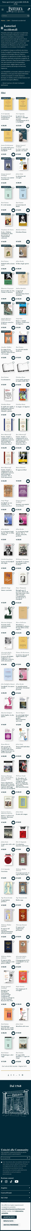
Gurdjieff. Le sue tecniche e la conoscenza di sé (6, 504)
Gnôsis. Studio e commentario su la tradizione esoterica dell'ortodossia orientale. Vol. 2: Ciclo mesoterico (7, 473)
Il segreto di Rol (21, 470)
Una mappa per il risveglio (21, 989)
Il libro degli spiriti (22, 263)
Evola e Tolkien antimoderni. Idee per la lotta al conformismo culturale (7, 235)
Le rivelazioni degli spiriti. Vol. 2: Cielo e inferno (7, 533)
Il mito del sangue (22, 814)
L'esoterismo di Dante (21, 205)
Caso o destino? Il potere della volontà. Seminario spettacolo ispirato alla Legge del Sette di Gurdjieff (8, 785)
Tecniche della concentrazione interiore (6, 626)
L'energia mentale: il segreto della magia (22, 873)
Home (3, 20)
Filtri (3, 92)
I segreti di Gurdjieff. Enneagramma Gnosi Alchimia (22, 293)
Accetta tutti (9, 1217)
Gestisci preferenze (11, 1225)
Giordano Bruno (21, 232)
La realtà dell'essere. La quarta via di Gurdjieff (7, 149)
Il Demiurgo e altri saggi (7, 1055)
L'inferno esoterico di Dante (7, 323)
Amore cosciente (6, 590)
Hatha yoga (19, 900)
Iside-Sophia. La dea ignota (7, 715)
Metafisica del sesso (22, 1026)
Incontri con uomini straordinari (7, 178)
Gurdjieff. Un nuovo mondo (7, 687)
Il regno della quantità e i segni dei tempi (23, 1056)
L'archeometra (5, 379)
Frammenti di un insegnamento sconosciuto (6, 117)
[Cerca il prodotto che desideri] (14, 15)
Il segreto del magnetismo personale (20, 928)
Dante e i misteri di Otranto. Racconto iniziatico (7, 817)
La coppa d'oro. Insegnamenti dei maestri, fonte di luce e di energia (8, 352)
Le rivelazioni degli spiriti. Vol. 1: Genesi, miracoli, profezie (22, 534)
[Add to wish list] (13, 99)
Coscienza (4, 871)
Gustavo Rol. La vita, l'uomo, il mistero (8, 291)
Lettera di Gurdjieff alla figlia (7, 562)
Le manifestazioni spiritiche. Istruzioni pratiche (23, 688)
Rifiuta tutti (8, 1221)
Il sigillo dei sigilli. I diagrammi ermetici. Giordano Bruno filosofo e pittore (8, 409)
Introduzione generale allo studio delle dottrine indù (7, 1027)
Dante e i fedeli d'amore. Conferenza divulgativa (22, 322)
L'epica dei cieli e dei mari (8, 845)
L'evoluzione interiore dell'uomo (22, 845)
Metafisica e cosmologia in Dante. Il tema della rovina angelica (22, 627)
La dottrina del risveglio (21, 177)
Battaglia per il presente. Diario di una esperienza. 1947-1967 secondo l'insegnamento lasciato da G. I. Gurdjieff (23, 594)
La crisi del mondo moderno (22, 350)
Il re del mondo (6, 205)
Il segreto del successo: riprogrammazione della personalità (7, 931)
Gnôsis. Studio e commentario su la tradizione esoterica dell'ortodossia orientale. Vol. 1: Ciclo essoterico (7, 440)
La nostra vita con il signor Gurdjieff (22, 655)
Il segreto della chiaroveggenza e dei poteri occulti (7, 961)
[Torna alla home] (15, 9)
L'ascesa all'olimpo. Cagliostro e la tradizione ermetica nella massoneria (7, 658)
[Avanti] (22, 1074)
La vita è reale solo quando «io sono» (22, 149)
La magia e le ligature (23, 407)
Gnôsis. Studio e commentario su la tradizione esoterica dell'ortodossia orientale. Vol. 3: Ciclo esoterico (22, 440)
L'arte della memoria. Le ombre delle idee (23, 380)
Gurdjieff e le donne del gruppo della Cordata (22, 563)
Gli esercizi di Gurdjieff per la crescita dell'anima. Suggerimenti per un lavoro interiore (7, 749)
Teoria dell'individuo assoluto (23, 747)
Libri (8, 20)
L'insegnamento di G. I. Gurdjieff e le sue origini (23, 961)
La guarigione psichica (5, 900)
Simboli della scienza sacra (8, 264)
